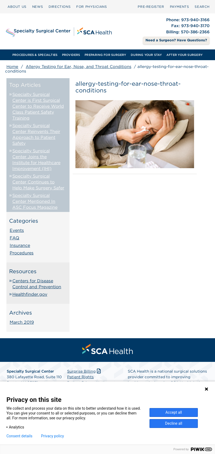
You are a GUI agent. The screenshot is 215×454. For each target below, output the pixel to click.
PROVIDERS (71, 55)
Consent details (19, 436)
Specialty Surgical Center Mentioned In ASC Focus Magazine (34, 201)
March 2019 (22, 322)
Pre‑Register (151, 7)
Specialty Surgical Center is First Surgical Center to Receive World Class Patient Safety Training (38, 106)
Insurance (20, 245)
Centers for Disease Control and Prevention (36, 283)
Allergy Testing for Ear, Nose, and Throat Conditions (78, 66)
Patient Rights (80, 377)
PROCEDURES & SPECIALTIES (34, 55)
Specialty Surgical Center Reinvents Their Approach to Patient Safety (36, 134)
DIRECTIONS (60, 7)
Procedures (22, 252)
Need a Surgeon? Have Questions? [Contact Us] (176, 40)
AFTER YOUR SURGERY (184, 55)
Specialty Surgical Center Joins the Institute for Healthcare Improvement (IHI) (36, 159)
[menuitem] (17, 6)
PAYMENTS (179, 7)
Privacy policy (52, 436)
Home (12, 66)
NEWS (37, 7)
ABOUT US (17, 7)
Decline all (173, 423)
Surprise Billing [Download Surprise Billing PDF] (84, 371)
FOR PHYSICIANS (91, 7)
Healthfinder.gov (29, 294)
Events (17, 230)
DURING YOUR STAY (146, 55)
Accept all (173, 412)
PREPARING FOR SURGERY (105, 55)
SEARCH (202, 7)
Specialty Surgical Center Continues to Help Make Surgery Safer (38, 182)
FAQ (14, 237)
